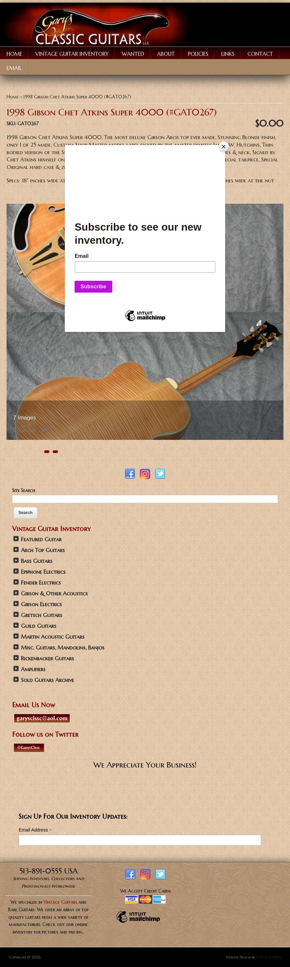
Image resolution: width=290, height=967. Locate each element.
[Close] (223, 147)
